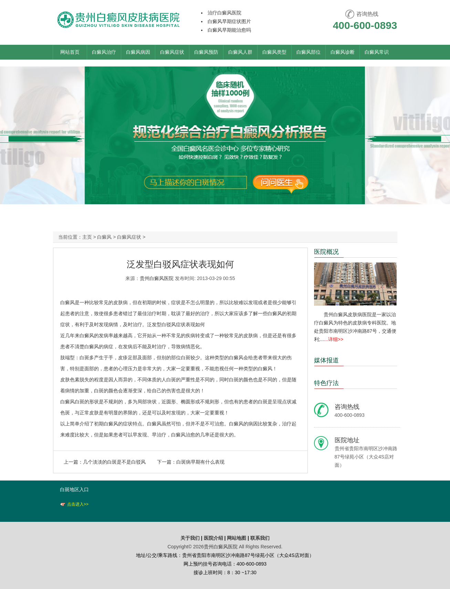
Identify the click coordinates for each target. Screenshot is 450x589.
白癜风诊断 (343, 52)
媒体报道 (326, 360)
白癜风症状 (172, 52)
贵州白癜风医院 (157, 278)
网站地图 (236, 538)
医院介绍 (214, 538)
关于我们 (190, 538)
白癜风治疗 (104, 52)
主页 (87, 237)
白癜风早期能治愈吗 (229, 30)
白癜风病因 (138, 52)
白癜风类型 (274, 52)
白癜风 (104, 237)
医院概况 (326, 251)
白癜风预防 (206, 52)
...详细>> (333, 339)
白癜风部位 (308, 52)
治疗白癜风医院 (224, 13)
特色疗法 (326, 383)
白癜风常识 (377, 52)
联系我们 (260, 538)
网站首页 (70, 52)
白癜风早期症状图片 (229, 21)
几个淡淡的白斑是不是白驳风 (114, 462)
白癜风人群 (240, 52)
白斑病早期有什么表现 (200, 462)
